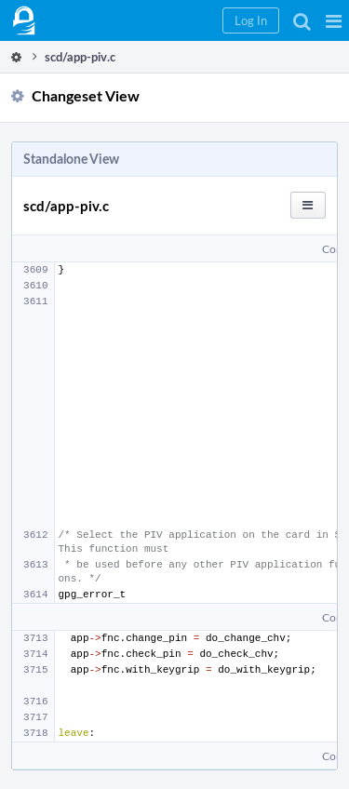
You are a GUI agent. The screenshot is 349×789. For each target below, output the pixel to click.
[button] (333, 20)
